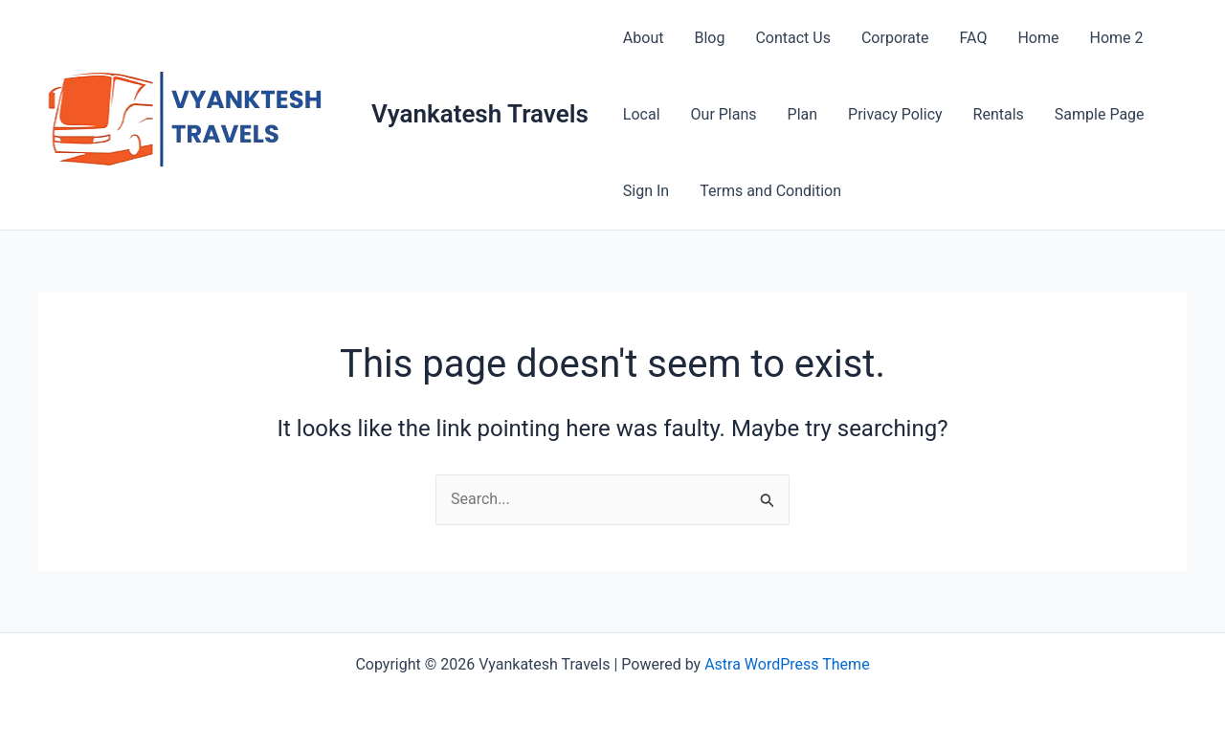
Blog (709, 38)
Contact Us (793, 38)
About (643, 38)
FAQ (974, 38)
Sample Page (1100, 114)
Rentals (998, 114)
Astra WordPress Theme (786, 664)
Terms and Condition (770, 191)
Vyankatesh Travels (480, 113)
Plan (803, 114)
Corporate (895, 38)
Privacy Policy (895, 114)
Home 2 (1116, 38)
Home (1037, 38)
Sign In (646, 191)
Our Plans (724, 114)
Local (641, 114)
